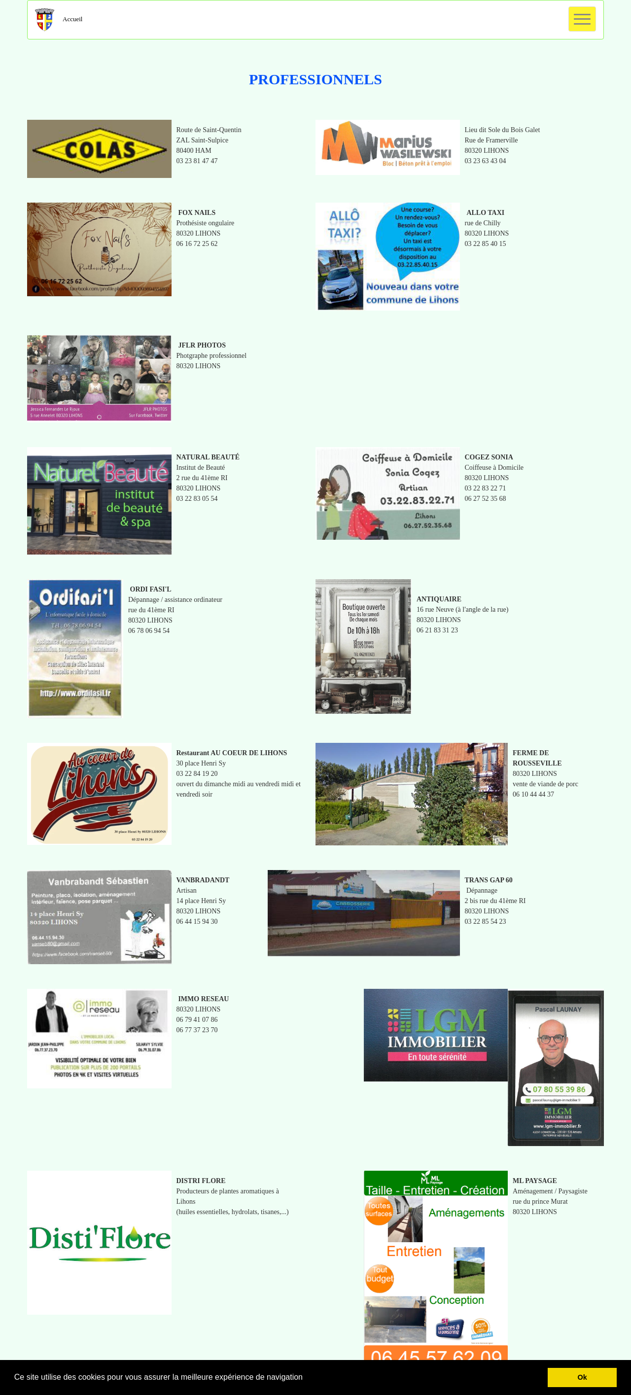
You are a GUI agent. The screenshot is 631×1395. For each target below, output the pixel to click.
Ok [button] (582, 1377)
